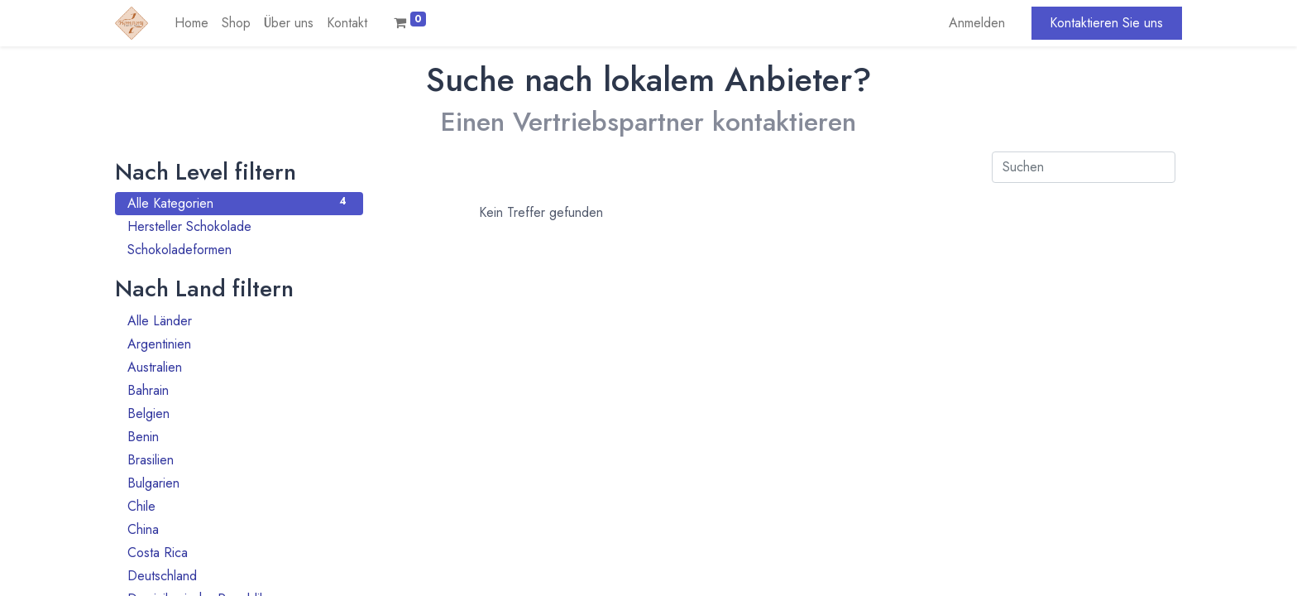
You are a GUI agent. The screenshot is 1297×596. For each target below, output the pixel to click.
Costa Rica (239, 552)
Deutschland (239, 575)
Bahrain (239, 390)
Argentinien (239, 343)
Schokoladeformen (239, 249)
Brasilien (239, 459)
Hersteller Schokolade (239, 226)
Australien (239, 367)
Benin (239, 436)
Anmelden (977, 22)
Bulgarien (239, 483)
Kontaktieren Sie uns (1106, 22)
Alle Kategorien (239, 203)
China (239, 529)
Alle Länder (239, 320)
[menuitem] (191, 23)
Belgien (239, 413)
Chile (239, 506)
